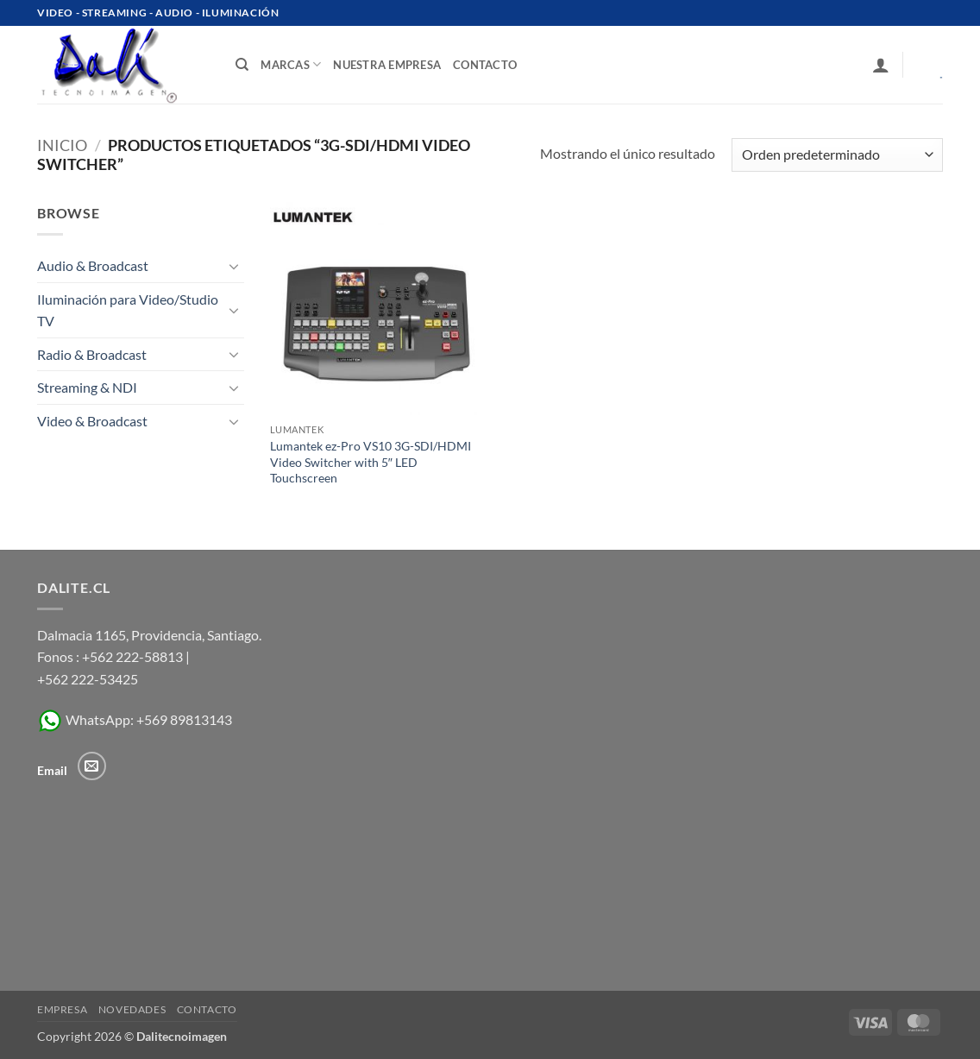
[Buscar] (242, 64)
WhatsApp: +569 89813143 (134, 719)
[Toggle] (233, 265)
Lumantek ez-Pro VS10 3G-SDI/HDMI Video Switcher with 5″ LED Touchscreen (370, 461)
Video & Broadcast (92, 421)
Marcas (291, 64)
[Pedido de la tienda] (837, 155)
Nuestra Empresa (387, 65)
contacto (485, 65)
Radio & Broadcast (92, 354)
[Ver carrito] (929, 64)
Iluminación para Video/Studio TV (127, 310)
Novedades (132, 1009)
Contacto (207, 1009)
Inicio (62, 145)
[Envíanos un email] (92, 766)
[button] (880, 65)
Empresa (62, 1009)
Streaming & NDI (87, 387)
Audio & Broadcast (92, 265)
